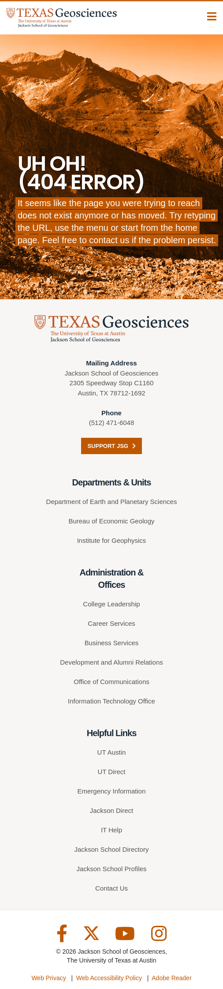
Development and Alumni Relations (111, 662)
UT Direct (111, 771)
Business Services (112, 643)
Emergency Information (111, 791)
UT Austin (111, 752)
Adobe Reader (171, 977)
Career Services (111, 623)
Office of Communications (111, 681)
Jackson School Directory (111, 849)
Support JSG (111, 446)
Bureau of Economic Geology (111, 521)
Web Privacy (48, 977)
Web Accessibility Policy (109, 977)
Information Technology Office (111, 701)
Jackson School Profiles (111, 868)
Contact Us (111, 888)
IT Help (111, 830)
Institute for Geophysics (111, 540)
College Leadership (111, 604)
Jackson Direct (111, 810)
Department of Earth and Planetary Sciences (111, 501)
